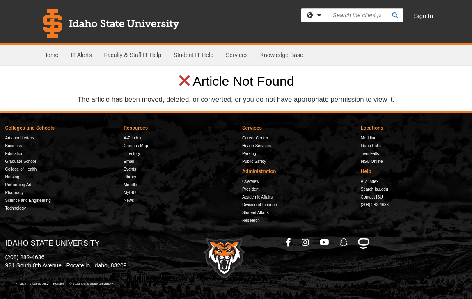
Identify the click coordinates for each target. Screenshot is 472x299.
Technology (15, 208)
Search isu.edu (374, 189)
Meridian (368, 138)
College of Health (21, 169)
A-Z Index (132, 138)
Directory (132, 153)
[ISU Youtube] (325, 242)
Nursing (12, 177)
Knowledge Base (281, 55)
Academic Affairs (257, 197)
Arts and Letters (19, 138)
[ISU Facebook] (289, 242)
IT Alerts (81, 55)
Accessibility (39, 283)
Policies (58, 283)
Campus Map (136, 146)
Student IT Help (193, 55)
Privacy (21, 283)
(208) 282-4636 (375, 205)
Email (129, 161)
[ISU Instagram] (306, 242)
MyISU (130, 192)
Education (14, 153)
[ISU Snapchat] (344, 242)
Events (130, 169)
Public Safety (254, 161)
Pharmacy (14, 192)
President (250, 189)
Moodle (130, 185)
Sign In (423, 15)
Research (251, 220)
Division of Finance (259, 205)
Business (13, 146)
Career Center (255, 138)
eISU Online (372, 161)
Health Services (256, 146)
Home (50, 55)
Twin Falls (370, 153)
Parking (249, 153)
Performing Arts (19, 185)
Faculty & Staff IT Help (132, 55)
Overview (250, 181)
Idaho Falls (371, 146)
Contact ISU (372, 197)
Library (130, 177)
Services (237, 55)
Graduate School (20, 161)
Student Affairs (255, 212)
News (129, 200)
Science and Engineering (28, 200)
